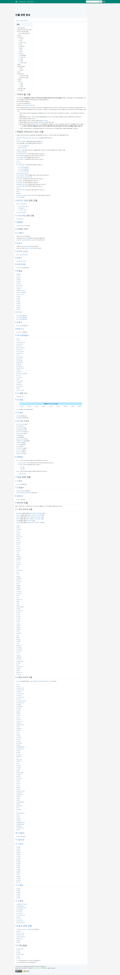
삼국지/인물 (20, 157)
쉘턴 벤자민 (20, 362)
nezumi (19, 820)
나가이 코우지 (20, 693)
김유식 (18, 544)
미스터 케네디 (20, 351)
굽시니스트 (19, 536)
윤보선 (18, 873)
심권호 (18, 437)
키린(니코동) (20, 772)
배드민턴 (22, 264)
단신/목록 (19, 182)
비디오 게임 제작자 (21, 204)
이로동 (18, 616)
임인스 (18, 621)
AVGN (18, 798)
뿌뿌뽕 (18, 589)
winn (18, 829)
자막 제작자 (30, 520)
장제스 (18, 917)
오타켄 (18, 741)
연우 (18, 603)
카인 (18, 643)
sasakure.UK (20, 828)
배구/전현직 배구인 (21, 153)
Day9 (18, 804)
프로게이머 (29, 195)
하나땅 (18, 783)
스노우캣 (19, 593)
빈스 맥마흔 (20, 357)
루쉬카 (18, 714)
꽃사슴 (18, 535)
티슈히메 (19, 778)
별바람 (18, 587)
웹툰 (20, 522)
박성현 (65, 406)
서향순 (29, 406)
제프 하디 (19, 371)
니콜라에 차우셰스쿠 (22, 904)
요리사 (20, 495)
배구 (20, 257)
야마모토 (19, 737)
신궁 (54, 403)
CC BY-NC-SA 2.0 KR (38, 968)
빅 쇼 (18, 355)
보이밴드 (23, 469)
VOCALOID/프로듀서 (44, 681)
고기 (18, 531)
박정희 (18, 863)
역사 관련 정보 (20, 175)
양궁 (21, 399)
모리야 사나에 (20, 933)
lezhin (18, 668)
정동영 (18, 876)
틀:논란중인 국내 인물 (38, 124)
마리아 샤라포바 (21, 431)
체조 (21, 412)
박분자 (18, 576)
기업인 (21, 832)
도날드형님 (19, 706)
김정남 (18, 890)
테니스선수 (19, 332)
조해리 (18, 301)
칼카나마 (19, 645)
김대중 (18, 847)
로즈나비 (19, 564)
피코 (18, 782)
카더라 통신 (44, 120)
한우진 (18, 655)
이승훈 (18, 281)
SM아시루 (19, 672)
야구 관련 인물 (20, 164)
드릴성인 (19, 558)
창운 (18, 637)
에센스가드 (19, 599)
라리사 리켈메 (20, 954)
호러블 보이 (20, 794)
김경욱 (50, 406)
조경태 (18, 880)
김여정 (18, 896)
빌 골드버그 (20, 359)
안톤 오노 (19, 289)
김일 (18, 338)
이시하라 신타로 (21, 915)
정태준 (18, 629)
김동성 (18, 274)
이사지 (18, 754)
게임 (39, 138)
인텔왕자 (19, 756)
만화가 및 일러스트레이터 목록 (24, 177)
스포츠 (35, 138)
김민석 (18, 850)
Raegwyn (19, 826)
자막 (17, 520)
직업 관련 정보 (26, 105)
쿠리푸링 (19, 647)
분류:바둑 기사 (20, 396)
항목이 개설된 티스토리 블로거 (34, 518)
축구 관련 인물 (20, 186)
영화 (24, 138)
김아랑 (18, 305)
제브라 (18, 761)
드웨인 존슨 (20, 344)
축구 (20, 322)
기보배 (72, 406)
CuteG (18, 663)
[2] (69, 123)
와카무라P (19, 743)
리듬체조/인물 (20, 417)
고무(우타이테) (20, 688)
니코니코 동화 (19, 681)
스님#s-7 (24, 929)
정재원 (18, 627)
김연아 (18, 277)
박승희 (18, 303)
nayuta (19, 818)
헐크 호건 (19, 384)
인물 (21, 20)
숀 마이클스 (20, 360)
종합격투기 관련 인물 (22, 184)
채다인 (18, 639)
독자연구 (33, 118)
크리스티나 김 (20, 448)
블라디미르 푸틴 (21, 922)
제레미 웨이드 (20, 453)
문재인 (18, 860)
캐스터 (18, 188)
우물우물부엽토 (21, 747)
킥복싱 (26, 238)
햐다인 (18, 789)
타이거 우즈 (20, 450)
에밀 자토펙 (20, 442)
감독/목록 (19, 138)
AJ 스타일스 (20, 386)
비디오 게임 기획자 (23, 206)
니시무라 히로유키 (21, 701)
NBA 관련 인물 (22, 147)
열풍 (18, 605)
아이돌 (20, 464)
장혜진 (79, 406)
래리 (18, 956)
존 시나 (19, 375)
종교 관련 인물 (25, 925)
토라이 (18, 776)
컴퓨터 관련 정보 (21, 190)
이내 (18, 614)
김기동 (18, 542)
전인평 (18, 958)
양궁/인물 (25, 409)
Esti (18, 665)
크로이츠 (19, 651)
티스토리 (18, 518)
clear (18, 800)
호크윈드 (19, 659)
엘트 (18, 601)
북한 (21, 885)
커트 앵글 (19, 377)
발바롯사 (19, 578)
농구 (20, 243)
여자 (49, 403)
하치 (18, 785)
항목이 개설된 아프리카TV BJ (35, 515)
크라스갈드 (19, 649)
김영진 (18, 854)
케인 (18, 379)
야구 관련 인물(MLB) (24, 169)
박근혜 (18, 862)
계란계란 (19, 529)
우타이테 (51, 681)
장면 (18, 874)
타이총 (18, 774)
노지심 (18, 340)
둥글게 (18, 556)
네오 (18, 552)
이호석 (18, 300)
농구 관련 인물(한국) (24, 146)
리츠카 (18, 715)
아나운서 (19, 163)
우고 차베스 (20, 913)
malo (18, 815)
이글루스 (18, 517)
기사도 (18, 540)
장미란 (18, 446)
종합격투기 (19, 240)
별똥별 (18, 585)
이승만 (18, 869)
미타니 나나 (20, 721)
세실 (18, 734)
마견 (18, 717)
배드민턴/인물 (20, 267)
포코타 (18, 780)
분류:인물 (32, 105)
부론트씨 (19, 728)
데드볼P (19, 704)
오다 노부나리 (20, 294)
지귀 (18, 631)
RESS (18, 670)
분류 (18, 20)
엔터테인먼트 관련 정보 (22, 173)
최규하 (18, 882)
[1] (34, 116)
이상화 (18, 296)
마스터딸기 (19, 570)
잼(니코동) (19, 760)
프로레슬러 (24, 335)
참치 (18, 635)
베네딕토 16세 (20, 935)
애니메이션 (28, 138)
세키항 (18, 736)
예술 (19, 477)
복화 (18, 726)
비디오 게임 (22, 200)
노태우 (18, 858)
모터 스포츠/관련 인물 (22, 254)
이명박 (18, 867)
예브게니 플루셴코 (21, 292)
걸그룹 (22, 467)
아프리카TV (19, 515)
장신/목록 (19, 180)
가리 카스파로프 (21, 424)
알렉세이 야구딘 (21, 290)
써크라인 (19, 591)
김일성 (18, 888)
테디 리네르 (20, 452)
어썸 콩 (19, 364)
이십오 (18, 619)
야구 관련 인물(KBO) (24, 167)
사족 (18, 732)
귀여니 (18, 538)
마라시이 (19, 719)
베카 (18, 583)
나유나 (18, 548)
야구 (20, 312)
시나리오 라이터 (23, 210)
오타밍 (18, 739)
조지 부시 (19, 919)
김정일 (18, 892)
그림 (17, 522)
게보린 (18, 525)
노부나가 (19, 699)
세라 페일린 (20, 909)
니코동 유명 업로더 (33, 681)
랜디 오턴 (19, 346)
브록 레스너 (20, 353)
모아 (18, 572)
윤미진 (58, 406)
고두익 (18, 533)
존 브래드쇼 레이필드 (22, 373)
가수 (18, 460)
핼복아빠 (19, 657)
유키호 (18, 750)
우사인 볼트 (20, 444)
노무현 (18, 856)
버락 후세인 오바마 (21, 908)
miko (18, 817)
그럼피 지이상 (20, 690)
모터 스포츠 (23, 251)
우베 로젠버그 (20, 219)
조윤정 (43, 406)
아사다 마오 (20, 285)
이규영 (18, 612)
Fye (18, 807)
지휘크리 (19, 633)
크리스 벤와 (20, 381)
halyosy (19, 809)
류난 (18, 566)
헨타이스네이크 (21, 791)
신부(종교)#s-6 (30, 929)
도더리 (18, 560)
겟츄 (18, 527)
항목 (59, 506)
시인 (18, 161)
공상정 (18, 309)
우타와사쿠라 (20, 748)
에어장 (18, 940)
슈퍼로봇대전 (20, 159)
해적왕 (18, 787)
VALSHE (19, 723)
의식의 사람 (20, 610)
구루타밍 (19, 691)
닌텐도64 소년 (20, 702)
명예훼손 (41, 122)
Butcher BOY (20, 661)
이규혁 (18, 276)
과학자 (20, 222)
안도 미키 (19, 287)
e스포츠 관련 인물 (21, 195)
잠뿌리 (18, 626)
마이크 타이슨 (20, 428)
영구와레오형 (20, 607)
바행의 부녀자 (20, 725)
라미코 (18, 710)
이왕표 (18, 370)
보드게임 (22, 215)
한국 (21, 843)
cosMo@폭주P (20, 802)
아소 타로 (19, 911)
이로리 (18, 752)
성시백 (18, 283)
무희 (18, 574)
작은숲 (18, 624)
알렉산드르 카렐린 (21, 440)
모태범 (18, 279)
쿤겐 (18, 771)
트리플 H (19, 382)
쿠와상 (18, 769)
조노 (18, 763)
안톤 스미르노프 (21, 439)
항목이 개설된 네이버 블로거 (36, 513)
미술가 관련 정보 (21, 491)
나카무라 (19, 695)
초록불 (18, 641)
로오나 (18, 562)
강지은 (18, 426)
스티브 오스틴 (20, 390)
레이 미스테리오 (21, 348)
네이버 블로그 (19, 513)
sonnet (19, 674)
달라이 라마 (20, 938)
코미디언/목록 (22, 473)
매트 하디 (19, 349)
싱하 (18, 595)
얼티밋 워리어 (20, 368)
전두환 (18, 878)
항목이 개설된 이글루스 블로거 (34, 517)
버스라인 (19, 582)
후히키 (18, 796)
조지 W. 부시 (20, 920)
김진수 (18, 950)
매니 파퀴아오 (20, 433)
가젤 (18, 686)
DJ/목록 (19, 193)
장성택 (18, 897)
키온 (18, 652)
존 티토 (19, 765)
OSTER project (20, 824)
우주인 (18, 608)
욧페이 (18, 745)
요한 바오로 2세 (21, 936)
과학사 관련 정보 (21, 225)
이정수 (18, 298)
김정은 (18, 894)
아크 (18, 597)
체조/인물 (19, 416)
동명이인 (19, 150)
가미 (18, 684)
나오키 (18, 546)
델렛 (18, 554)
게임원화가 (21, 208)
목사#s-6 (19, 929)
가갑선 (18, 952)
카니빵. (19, 767)
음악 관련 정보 (22, 462)
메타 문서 (25, 20)
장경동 (18, 942)
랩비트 (18, 712)
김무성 (18, 849)
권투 (24, 236)
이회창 (18, 871)
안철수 (18, 865)
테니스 (21, 328)
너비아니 (19, 550)
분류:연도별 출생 (21, 141)
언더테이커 (19, 366)
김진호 (22, 406)
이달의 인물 (20, 949)
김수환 (18, 931)
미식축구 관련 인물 (21, 152)
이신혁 (18, 618)
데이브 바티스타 (21, 342)
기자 (18, 139)
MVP (18, 388)
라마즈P (19, 708)
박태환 (18, 435)
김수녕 (36, 406)
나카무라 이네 (20, 697)
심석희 (18, 307)
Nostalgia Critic (21, 822)
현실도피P (19, 793)
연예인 (20, 456)
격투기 (21, 233)
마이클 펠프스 (20, 429)
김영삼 (18, 852)
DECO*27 (19, 805)
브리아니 (19, 730)
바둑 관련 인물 (20, 197)
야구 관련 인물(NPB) (24, 171)
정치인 (21, 839)
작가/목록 (19, 178)
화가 (18, 191)
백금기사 (19, 580)
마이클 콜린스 (20, 906)
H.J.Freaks (19, 666)
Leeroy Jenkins (20, 813)
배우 (18, 155)
